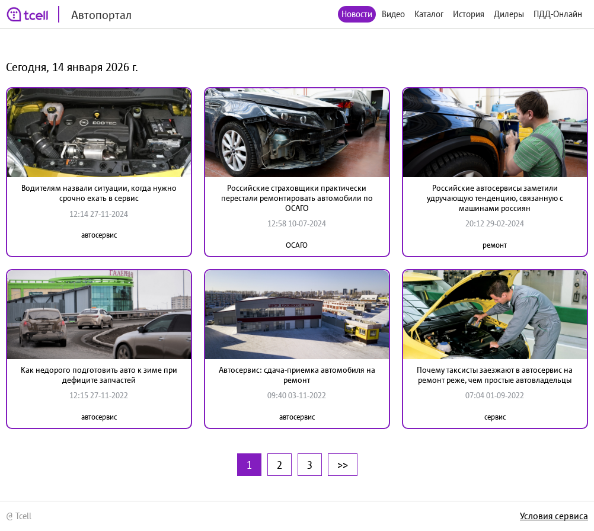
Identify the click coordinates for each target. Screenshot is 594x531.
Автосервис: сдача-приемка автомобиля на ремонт (297, 375)
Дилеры (509, 14)
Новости (356, 14)
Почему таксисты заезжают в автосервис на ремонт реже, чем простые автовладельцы (495, 375)
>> (342, 464)
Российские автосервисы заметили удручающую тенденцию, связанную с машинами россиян (495, 198)
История (468, 14)
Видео (393, 14)
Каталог (428, 14)
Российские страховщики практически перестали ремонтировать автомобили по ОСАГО (297, 198)
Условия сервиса (554, 516)
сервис (495, 416)
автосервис (99, 235)
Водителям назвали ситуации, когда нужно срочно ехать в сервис (99, 193)
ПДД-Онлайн (558, 14)
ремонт (495, 245)
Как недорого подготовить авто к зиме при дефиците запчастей (99, 375)
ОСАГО (297, 245)
